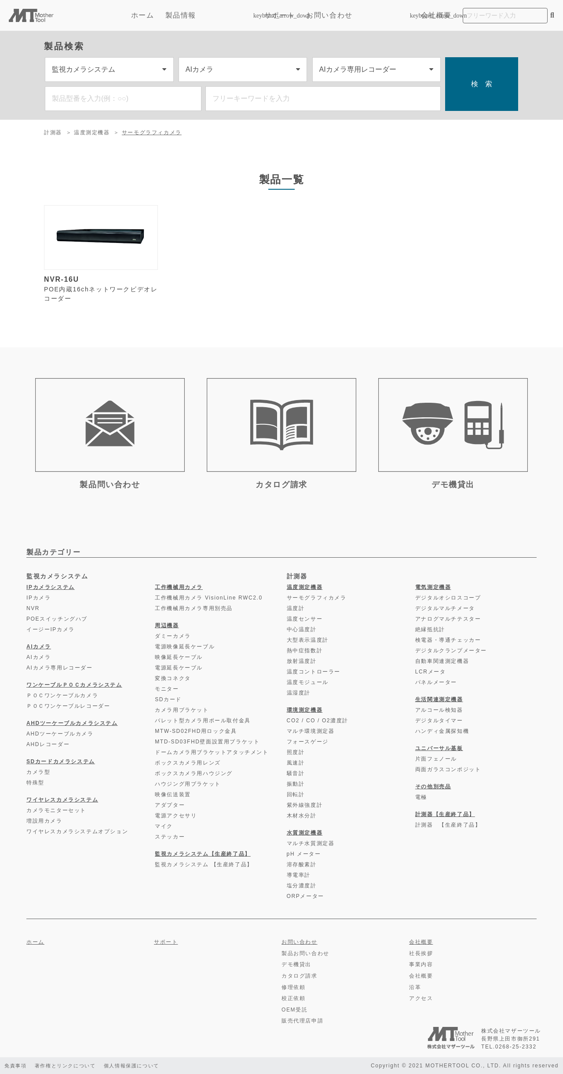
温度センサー (305, 619)
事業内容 (421, 964)
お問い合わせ (329, 15)
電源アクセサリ (176, 816)
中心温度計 (302, 629)
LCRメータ (430, 672)
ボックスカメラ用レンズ (188, 763)
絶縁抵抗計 (430, 629)
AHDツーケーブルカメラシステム (72, 723)
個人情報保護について (142, 1066)
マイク (164, 826)
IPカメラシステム (50, 587)
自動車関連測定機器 (442, 661)
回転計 (296, 794)
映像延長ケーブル (179, 657)
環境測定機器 (305, 710)
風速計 (296, 763)
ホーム (142, 15)
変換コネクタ (173, 678)
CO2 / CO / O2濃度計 (317, 720)
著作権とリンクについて (70, 1066)
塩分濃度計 (302, 886)
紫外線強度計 (305, 805)
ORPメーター (305, 896)
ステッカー (170, 837)
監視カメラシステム (57, 576)
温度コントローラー (313, 672)
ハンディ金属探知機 (442, 731)
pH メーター (304, 854)
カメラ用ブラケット (181, 710)
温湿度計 (299, 693)
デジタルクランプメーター (451, 650)
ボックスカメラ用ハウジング (194, 773)
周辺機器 (167, 625)
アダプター (170, 805)
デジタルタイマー (439, 720)
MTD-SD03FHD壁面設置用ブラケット (207, 742)
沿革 (415, 987)
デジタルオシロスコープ (448, 598)
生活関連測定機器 (439, 699)
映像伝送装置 (173, 794)
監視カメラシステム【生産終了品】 (203, 854)
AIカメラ (38, 647)
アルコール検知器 (439, 710)
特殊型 (35, 783)
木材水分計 (302, 816)
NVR (33, 608)
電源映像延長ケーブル (185, 647)
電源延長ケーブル (179, 668)
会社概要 (436, 15)
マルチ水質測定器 (311, 843)
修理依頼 (293, 987)
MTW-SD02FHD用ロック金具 (196, 731)
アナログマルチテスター (448, 619)
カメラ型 (38, 772)
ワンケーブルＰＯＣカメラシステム (74, 685)
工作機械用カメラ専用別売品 (194, 608)
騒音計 (296, 773)
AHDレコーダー (47, 744)
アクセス (421, 998)
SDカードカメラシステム (60, 761)
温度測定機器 (92, 132)
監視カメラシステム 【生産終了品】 (204, 864)
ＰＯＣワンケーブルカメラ (62, 695)
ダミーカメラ (173, 636)
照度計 (296, 752)
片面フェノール (436, 759)
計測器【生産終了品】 (445, 814)
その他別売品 (433, 786)
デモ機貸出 (296, 964)
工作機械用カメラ (179, 587)
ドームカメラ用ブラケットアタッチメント (211, 752)
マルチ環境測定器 (311, 731)
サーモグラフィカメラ (152, 132)
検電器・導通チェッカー (448, 640)
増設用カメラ (44, 821)
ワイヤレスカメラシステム (62, 800)
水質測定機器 (305, 833)
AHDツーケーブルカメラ (60, 734)
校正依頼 (293, 998)
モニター (167, 689)
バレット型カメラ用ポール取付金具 (203, 720)
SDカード (168, 699)
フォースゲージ (308, 742)
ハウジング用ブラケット (188, 784)
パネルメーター (436, 682)
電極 (421, 797)
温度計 (296, 608)
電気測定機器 (433, 587)
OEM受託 (294, 1010)
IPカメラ (38, 598)
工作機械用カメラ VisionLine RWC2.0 (209, 598)
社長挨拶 (421, 953)
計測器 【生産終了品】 (448, 825)
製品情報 (209, 15)
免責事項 (16, 1066)
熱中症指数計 (305, 650)
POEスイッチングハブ (57, 619)
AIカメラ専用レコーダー (59, 668)
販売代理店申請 (302, 1021)
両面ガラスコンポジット (448, 769)
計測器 (53, 132)
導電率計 (299, 875)
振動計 (296, 784)
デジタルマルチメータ (445, 608)
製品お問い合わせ (305, 953)
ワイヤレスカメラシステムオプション (77, 831)
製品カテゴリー (53, 552)
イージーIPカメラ (50, 629)
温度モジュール (308, 682)
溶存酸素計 (302, 864)
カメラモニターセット (56, 810)
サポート (279, 15)
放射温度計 (302, 661)
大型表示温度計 (308, 640)
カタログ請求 (300, 976)
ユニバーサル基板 (439, 748)
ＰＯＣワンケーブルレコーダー (68, 706)
